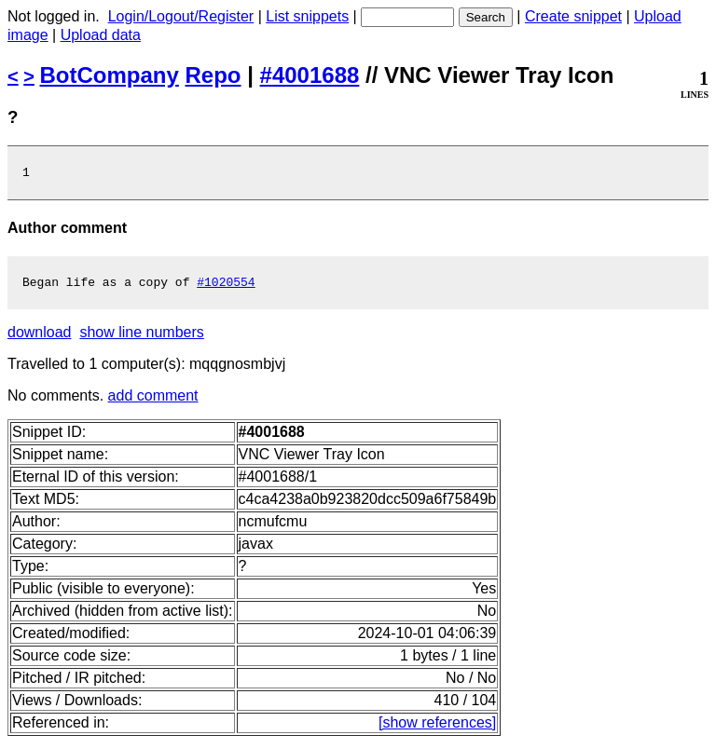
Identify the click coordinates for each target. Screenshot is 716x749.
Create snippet (573, 16)
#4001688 (310, 75)
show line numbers (141, 338)
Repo (213, 75)
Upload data (101, 35)
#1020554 (226, 287)
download (39, 338)
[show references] (437, 728)
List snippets (307, 16)
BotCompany (109, 75)
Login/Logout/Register (181, 16)
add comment (153, 401)
